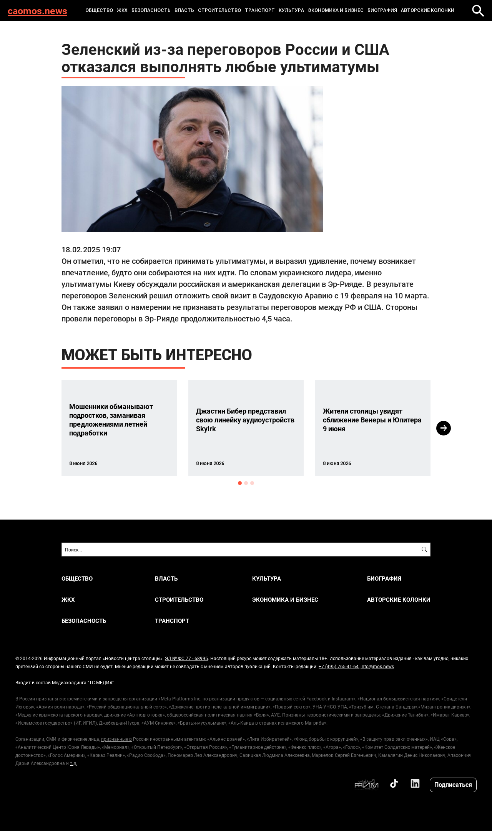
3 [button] (252, 483)
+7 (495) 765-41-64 (339, 666)
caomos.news (37, 10)
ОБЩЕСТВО (99, 10)
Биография (382, 10)
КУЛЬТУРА (291, 10)
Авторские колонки (427, 10)
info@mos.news (377, 666)
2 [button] (246, 483)
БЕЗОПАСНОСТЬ (151, 10)
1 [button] (240, 483)
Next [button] (443, 428)
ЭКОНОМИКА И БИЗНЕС (336, 10)
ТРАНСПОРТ (260, 10)
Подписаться (453, 784)
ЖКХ (122, 10)
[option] (119, 428)
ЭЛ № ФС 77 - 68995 (186, 658)
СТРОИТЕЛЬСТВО (219, 10)
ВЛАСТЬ (184, 10)
